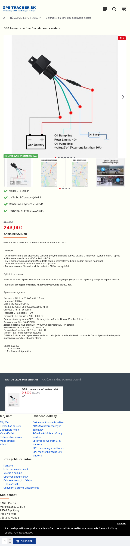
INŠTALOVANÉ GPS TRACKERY (25, 18)
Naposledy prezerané (21, 379)
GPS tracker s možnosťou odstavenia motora (42, 389)
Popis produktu (15, 234)
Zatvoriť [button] (121, 523)
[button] (122, 96)
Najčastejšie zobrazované (61, 379)
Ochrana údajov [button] (23, 532)
